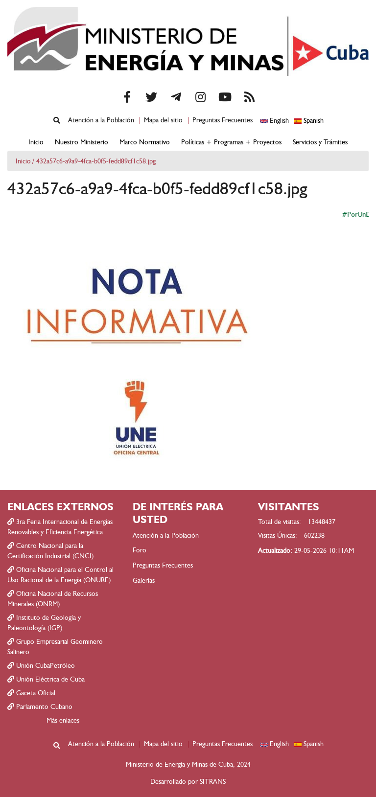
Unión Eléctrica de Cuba (46, 679)
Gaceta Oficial (31, 693)
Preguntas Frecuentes (222, 120)
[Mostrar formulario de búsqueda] (56, 120)
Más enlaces (63, 720)
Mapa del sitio (163, 120)
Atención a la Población (101, 120)
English (274, 120)
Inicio (36, 142)
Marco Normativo (144, 142)
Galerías (144, 580)
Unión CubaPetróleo (41, 665)
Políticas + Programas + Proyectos (231, 142)
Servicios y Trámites (320, 142)
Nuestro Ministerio (81, 142)
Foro (139, 550)
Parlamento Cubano (39, 707)
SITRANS (213, 781)
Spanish (309, 120)
